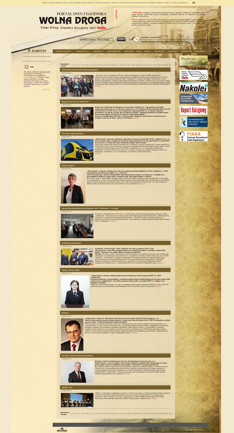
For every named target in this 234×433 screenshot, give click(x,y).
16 (102, 65)
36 (154, 65)
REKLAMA (129, 51)
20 (113, 65)
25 (126, 65)
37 (157, 65)
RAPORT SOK (187, 51)
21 (115, 65)
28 (134, 65)
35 (152, 65)
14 (97, 65)
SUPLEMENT (199, 51)
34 (149, 65)
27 (131, 65)
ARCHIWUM (159, 51)
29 (136, 65)
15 (100, 65)
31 (141, 65)
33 (147, 65)
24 (123, 65)
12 (92, 65)
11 (89, 65)
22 (118, 65)
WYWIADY (172, 51)
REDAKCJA (98, 51)
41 (167, 65)
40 (165, 65)
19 (110, 65)
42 (170, 65)
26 (128, 65)
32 (144, 65)
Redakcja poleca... (82, 51)
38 (160, 65)
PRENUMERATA (114, 51)
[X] (193, 2)
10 (87, 65)
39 (162, 65)
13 (95, 65)
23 (121, 65)
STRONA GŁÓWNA (63, 51)
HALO (139, 51)
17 (105, 65)
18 (108, 65)
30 (139, 65)
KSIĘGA (147, 51)
